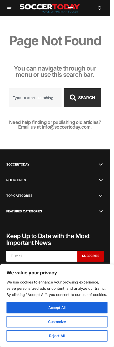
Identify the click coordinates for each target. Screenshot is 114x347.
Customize (57, 321)
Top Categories (19, 196)
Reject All (57, 335)
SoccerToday (17, 164)
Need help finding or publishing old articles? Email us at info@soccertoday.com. (55, 124)
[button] (9, 8)
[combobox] (35, 97)
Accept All (57, 307)
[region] (57, 305)
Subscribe (90, 256)
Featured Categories (24, 211)
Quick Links (16, 180)
